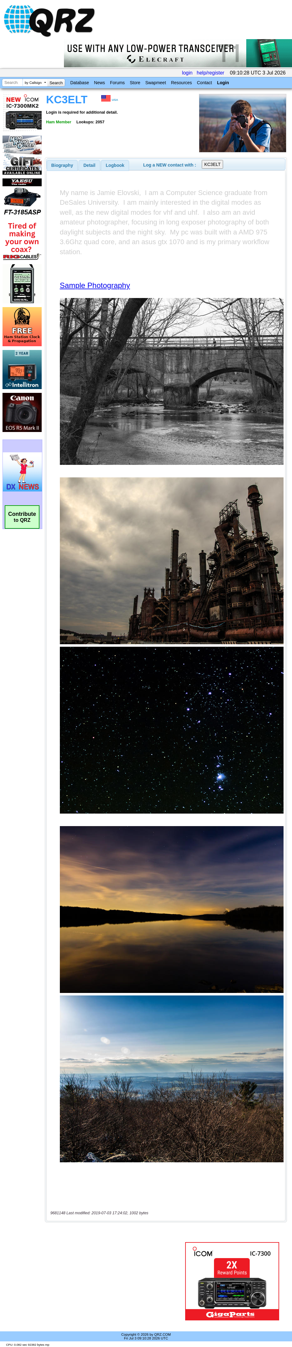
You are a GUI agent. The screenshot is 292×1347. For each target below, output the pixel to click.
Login (223, 82)
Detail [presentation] (89, 165)
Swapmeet (155, 82)
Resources (181, 82)
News (99, 82)
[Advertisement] (116, 1281)
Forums (117, 82)
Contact (204, 82)
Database (79, 82)
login (187, 72)
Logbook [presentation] (115, 165)
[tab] (62, 165)
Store (135, 82)
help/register (210, 72)
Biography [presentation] (62, 165)
